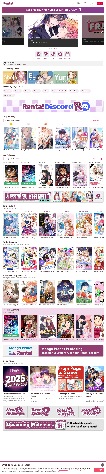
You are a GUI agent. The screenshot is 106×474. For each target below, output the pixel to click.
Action (46, 91)
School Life (73, 91)
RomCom (7, 91)
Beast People (8, 95)
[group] (11, 137)
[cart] (91, 3)
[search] (85, 3)
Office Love (85, 91)
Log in (100, 3)
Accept (99, 470)
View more (97, 120)
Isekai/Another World (59, 91)
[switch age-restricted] (78, 3)
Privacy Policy (63, 470)
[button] (49, 48)
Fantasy (17, 91)
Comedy (36, 91)
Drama (27, 91)
